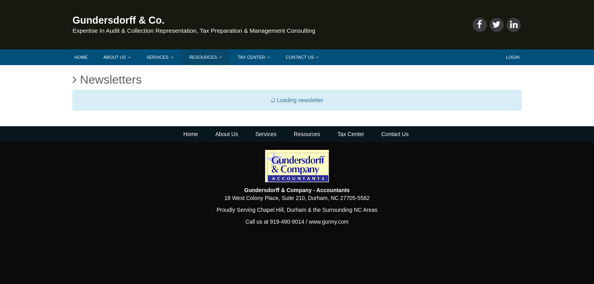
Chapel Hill (270, 210)
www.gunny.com (329, 222)
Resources (205, 57)
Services (160, 57)
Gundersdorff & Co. (118, 20)
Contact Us (302, 57)
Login (513, 57)
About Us (117, 57)
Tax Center (254, 57)
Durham (296, 210)
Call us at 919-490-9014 (274, 222)
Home (81, 57)
